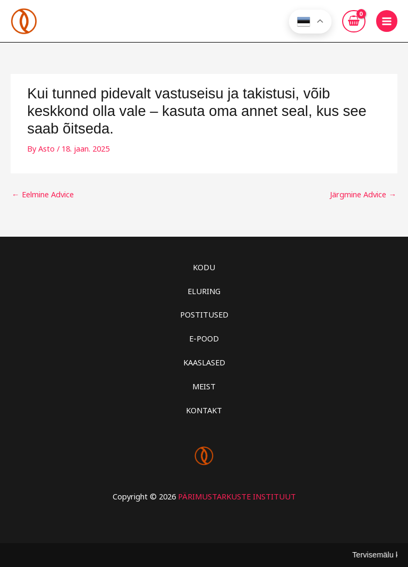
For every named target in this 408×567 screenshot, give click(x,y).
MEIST (204, 386)
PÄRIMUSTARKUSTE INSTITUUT (237, 496)
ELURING (204, 291)
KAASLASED (204, 362)
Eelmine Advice (43, 194)
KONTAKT (204, 410)
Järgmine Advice (363, 194)
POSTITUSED (204, 314)
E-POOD (204, 338)
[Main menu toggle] (386, 20)
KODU (204, 267)
